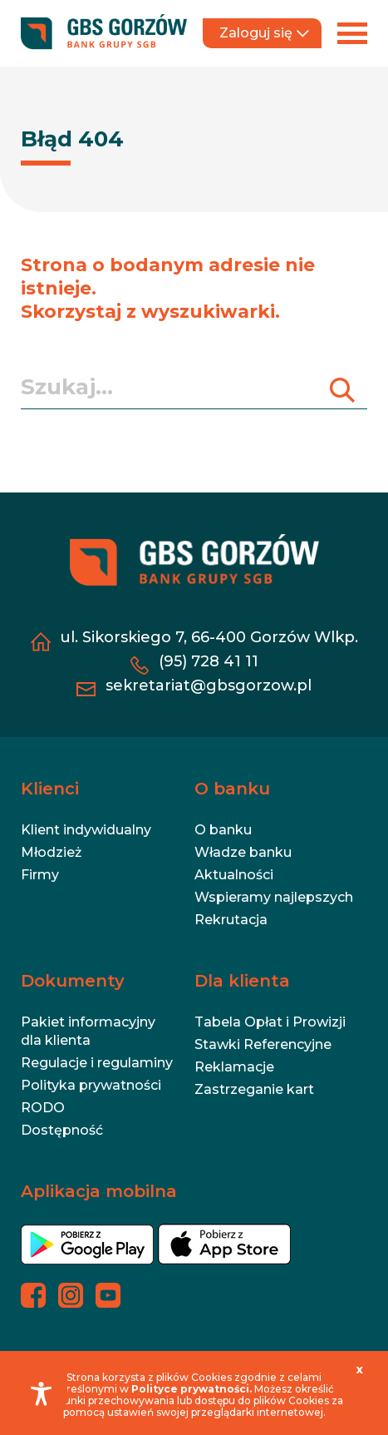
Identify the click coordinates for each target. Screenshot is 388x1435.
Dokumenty (73, 981)
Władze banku (243, 852)
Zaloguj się (264, 33)
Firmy (40, 875)
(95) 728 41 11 (208, 661)
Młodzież (51, 852)
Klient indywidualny (86, 830)
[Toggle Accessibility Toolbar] (41, 1394)
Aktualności (233, 875)
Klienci (50, 789)
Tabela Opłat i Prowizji (270, 1022)
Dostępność (62, 1130)
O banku (232, 789)
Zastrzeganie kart (254, 1089)
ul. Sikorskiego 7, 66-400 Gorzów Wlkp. (209, 637)
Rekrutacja (231, 920)
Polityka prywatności (91, 1085)
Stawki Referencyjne (263, 1044)
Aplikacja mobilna (99, 1191)
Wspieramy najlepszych (273, 897)
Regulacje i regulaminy (97, 1063)
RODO (43, 1108)
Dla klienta (242, 981)
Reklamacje (234, 1067)
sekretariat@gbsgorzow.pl (209, 685)
